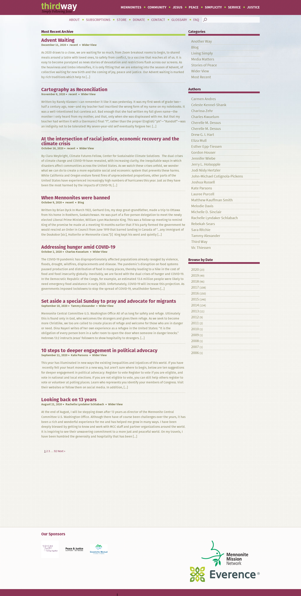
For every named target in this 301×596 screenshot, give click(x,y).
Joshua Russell (203, 182)
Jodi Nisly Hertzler (206, 170)
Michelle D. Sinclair (206, 212)
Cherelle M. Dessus (206, 122)
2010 (195, 329)
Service (234, 7)
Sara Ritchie (200, 229)
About (74, 19)
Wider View (200, 71)
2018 (195, 281)
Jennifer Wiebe (203, 158)
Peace (193, 7)
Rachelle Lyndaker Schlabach (84, 404)
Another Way (201, 41)
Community (157, 7)
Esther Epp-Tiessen (206, 146)
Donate (139, 19)
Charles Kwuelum (77, 252)
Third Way (199, 241)
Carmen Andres (203, 99)
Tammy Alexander (83, 306)
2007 (195, 346)
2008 (195, 340)
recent (73, 45)
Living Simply (202, 53)
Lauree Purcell (202, 194)
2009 (195, 335)
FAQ (196, 19)
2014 (195, 305)
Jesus (177, 7)
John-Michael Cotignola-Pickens (217, 176)
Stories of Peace (204, 65)
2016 (195, 293)
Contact (158, 19)
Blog (194, 47)
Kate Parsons (79, 355)
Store (122, 19)
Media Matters (202, 59)
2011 (195, 323)
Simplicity (213, 7)
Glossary (179, 19)
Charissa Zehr (202, 110)
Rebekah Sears (203, 223)
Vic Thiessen (201, 247)
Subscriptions (98, 19)
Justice (253, 7)
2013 (195, 311)
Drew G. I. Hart (202, 134)
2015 (195, 299)
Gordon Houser (203, 152)
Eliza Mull (199, 140)
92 (55, 451)
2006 (195, 352)
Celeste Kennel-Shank (208, 104)
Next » (61, 451)
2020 (195, 269)
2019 (195, 275)
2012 (195, 317)
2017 (195, 287)
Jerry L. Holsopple (205, 164)
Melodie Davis (202, 206)
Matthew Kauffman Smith (212, 200)
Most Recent (201, 77)
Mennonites (131, 7)
